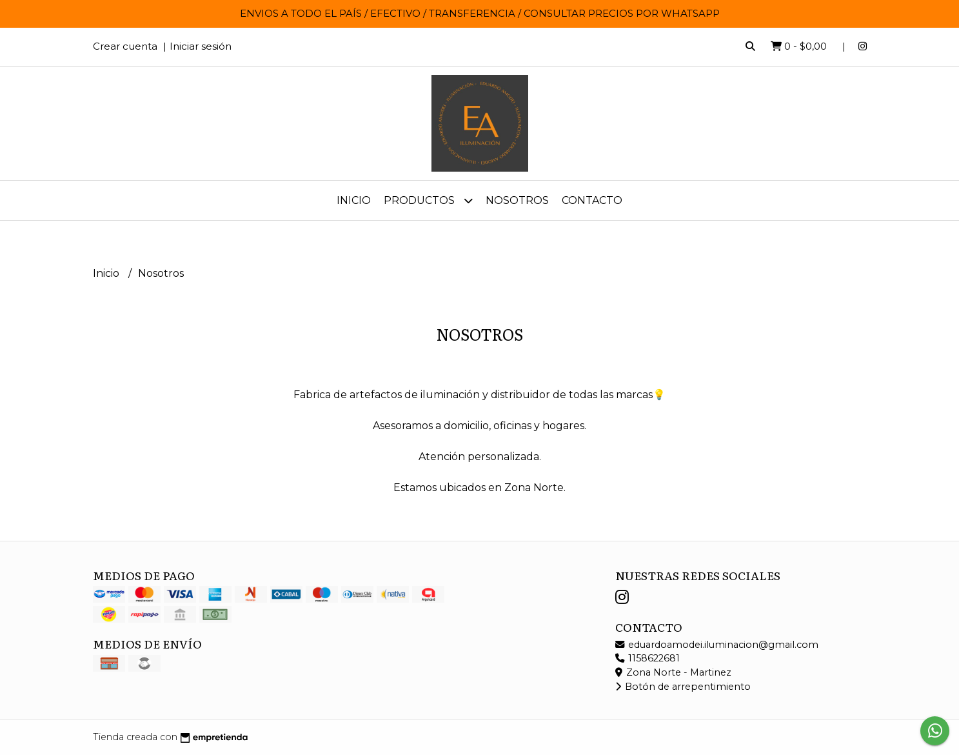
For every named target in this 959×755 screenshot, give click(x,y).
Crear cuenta (125, 46)
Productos (428, 200)
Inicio (354, 200)
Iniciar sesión (201, 46)
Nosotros (517, 200)
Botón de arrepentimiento (683, 686)
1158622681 (647, 658)
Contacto (592, 200)
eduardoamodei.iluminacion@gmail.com (716, 644)
